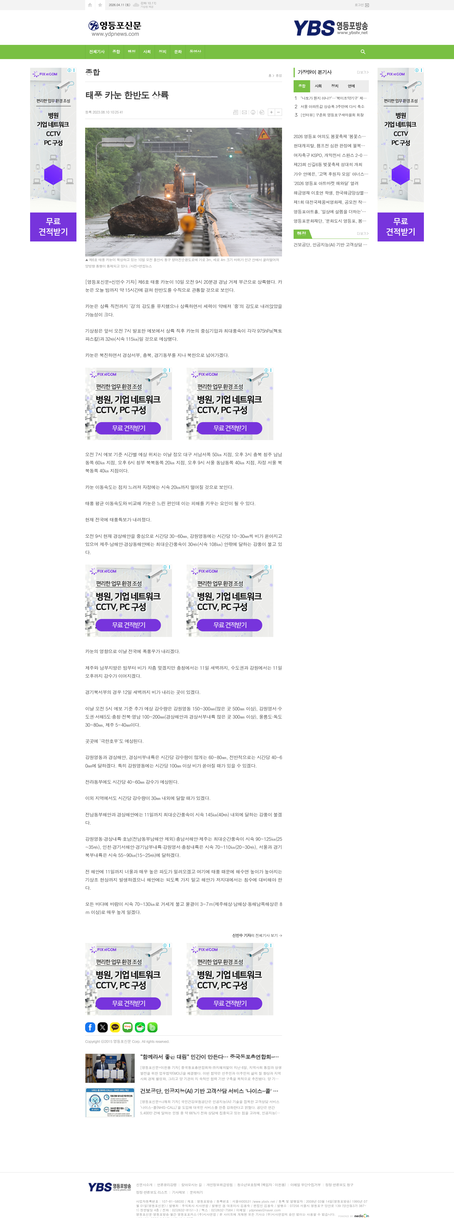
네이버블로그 (127, 1027)
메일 (244, 112)
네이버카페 (140, 1027)
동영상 (195, 51)
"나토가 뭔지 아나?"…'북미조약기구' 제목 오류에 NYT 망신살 (335, 98)
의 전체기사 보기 (255, 935)
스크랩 (262, 112)
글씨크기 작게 (278, 112)
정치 (162, 51)
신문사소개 (144, 1185)
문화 (178, 51)
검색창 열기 (363, 52)
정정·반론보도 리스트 (151, 1192)
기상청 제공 (146, 7)
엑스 (103, 1027)
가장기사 (315, 72)
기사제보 (178, 1192)
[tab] (302, 86)
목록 (236, 112)
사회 (147, 51)
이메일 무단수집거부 (305, 1185)
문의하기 (196, 1192)
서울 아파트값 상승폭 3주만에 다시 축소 (332, 106)
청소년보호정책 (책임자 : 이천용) (261, 1185)
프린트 (253, 112)
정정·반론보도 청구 (339, 1185)
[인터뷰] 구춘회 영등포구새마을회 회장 (332, 115)
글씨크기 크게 (271, 112)
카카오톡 (115, 1027)
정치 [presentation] (334, 86)
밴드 (152, 1027)
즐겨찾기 (100, 5)
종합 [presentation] (301, 86)
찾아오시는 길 (191, 1185)
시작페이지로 (90, 5)
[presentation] (364, 86)
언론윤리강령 (167, 1185)
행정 (131, 51)
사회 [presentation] (318, 86)
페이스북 (90, 1027)
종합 (116, 51)
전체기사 (97, 51)
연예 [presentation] (351, 86)
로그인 (359, 5)
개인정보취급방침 (219, 1185)
